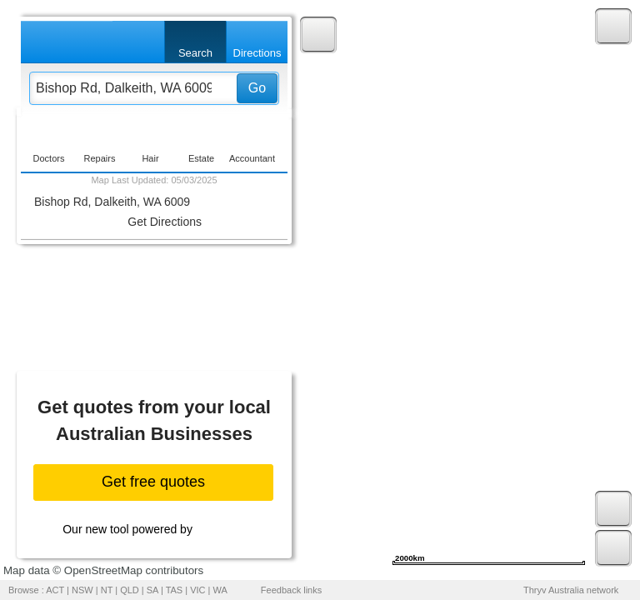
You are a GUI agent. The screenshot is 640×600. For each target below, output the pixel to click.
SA (152, 590)
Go (257, 88)
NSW (82, 590)
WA (220, 590)
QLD (129, 590)
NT (106, 590)
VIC (197, 590)
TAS (174, 590)
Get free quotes (153, 481)
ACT (55, 590)
